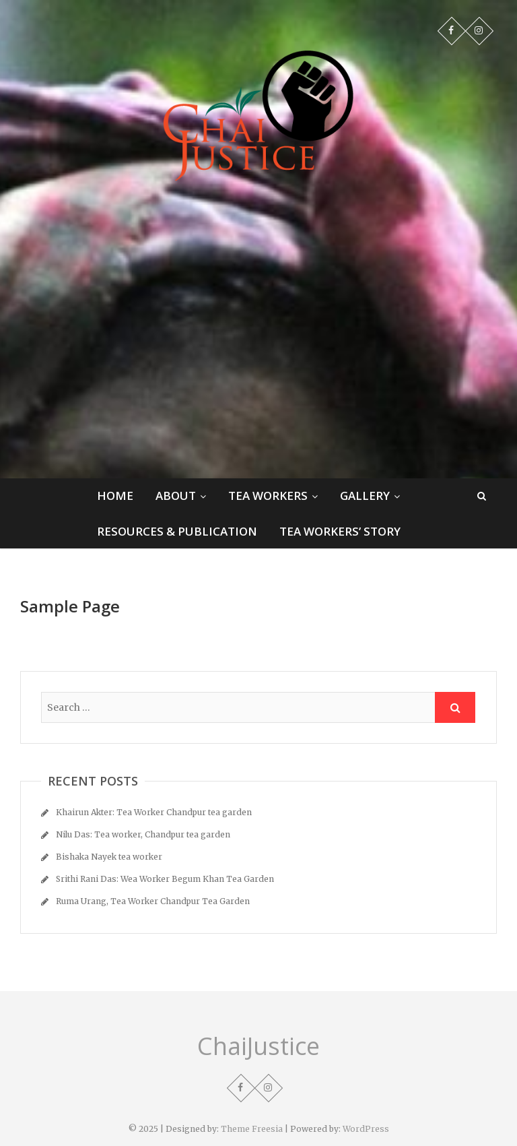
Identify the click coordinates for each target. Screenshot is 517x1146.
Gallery (365, 495)
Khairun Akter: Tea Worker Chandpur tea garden (154, 812)
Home (115, 495)
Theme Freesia (252, 1129)
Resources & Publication (177, 531)
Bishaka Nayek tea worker (109, 857)
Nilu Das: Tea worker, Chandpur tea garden (143, 834)
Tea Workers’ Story (340, 531)
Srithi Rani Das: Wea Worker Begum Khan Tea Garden (165, 879)
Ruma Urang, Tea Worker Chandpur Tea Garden (153, 901)
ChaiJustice (258, 1046)
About (176, 495)
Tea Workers (268, 495)
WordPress (366, 1129)
